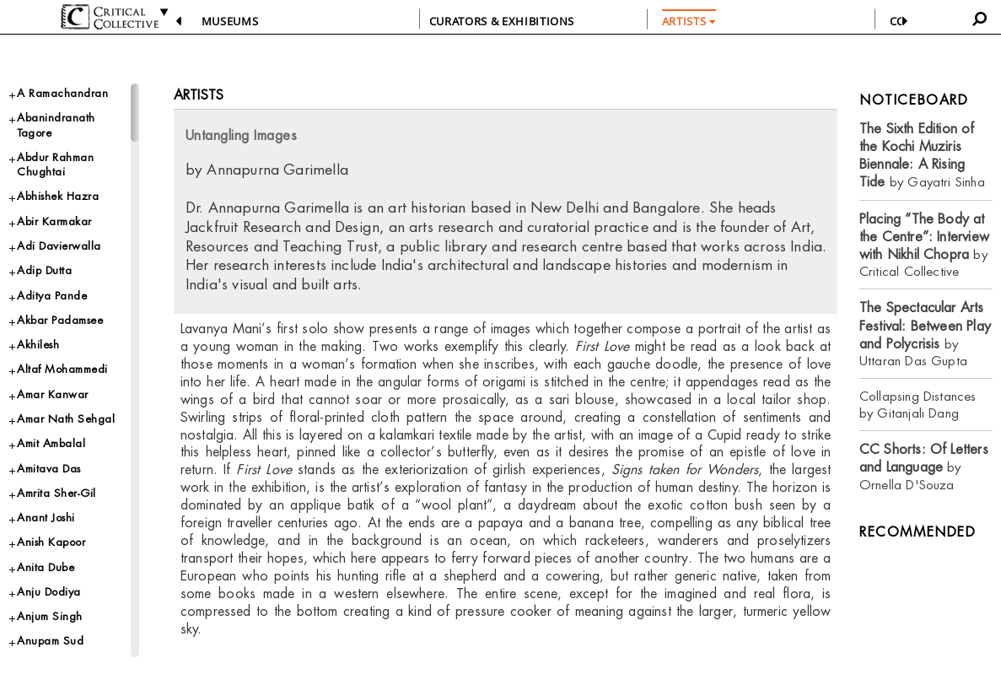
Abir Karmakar (54, 221)
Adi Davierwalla (59, 246)
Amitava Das (49, 468)
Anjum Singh (50, 616)
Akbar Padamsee (60, 320)
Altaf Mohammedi (62, 369)
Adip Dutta (44, 270)
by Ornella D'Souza (923, 467)
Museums (230, 21)
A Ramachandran (62, 93)
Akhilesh (38, 344)
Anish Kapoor (51, 542)
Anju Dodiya (49, 592)
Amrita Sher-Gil (56, 493)
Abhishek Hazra (58, 196)
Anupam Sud (50, 641)
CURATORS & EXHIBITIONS (501, 21)
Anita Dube (45, 567)
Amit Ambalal (51, 443)
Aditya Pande (52, 296)
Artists (198, 95)
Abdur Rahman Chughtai (55, 164)
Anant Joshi (46, 517)
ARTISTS (689, 21)
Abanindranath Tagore (56, 125)
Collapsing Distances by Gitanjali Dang (918, 404)
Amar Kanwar (53, 394)
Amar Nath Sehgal (66, 419)
